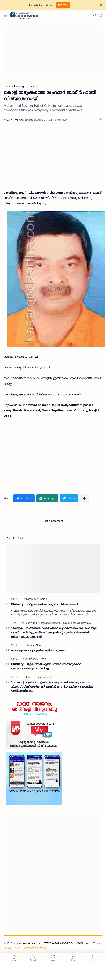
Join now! (63, 5)
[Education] (32, 677)
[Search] (100, 15)
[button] (94, 15)
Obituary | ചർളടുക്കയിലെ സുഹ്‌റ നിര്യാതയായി (44, 604)
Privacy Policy (12, 948)
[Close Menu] (101, 5)
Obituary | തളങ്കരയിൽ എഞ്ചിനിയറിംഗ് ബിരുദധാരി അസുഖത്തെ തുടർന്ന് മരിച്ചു (46, 666)
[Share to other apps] (84, 498)
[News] (39, 645)
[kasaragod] (33, 599)
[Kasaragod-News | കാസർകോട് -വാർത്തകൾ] (65, 622)
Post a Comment (53, 521)
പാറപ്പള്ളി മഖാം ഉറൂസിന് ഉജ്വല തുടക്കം (38, 650)
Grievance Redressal (34, 948)
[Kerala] (43, 599)
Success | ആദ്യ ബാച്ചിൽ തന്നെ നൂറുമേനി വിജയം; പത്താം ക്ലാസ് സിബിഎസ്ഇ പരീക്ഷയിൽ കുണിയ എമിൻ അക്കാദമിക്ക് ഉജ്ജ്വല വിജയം (52, 686)
